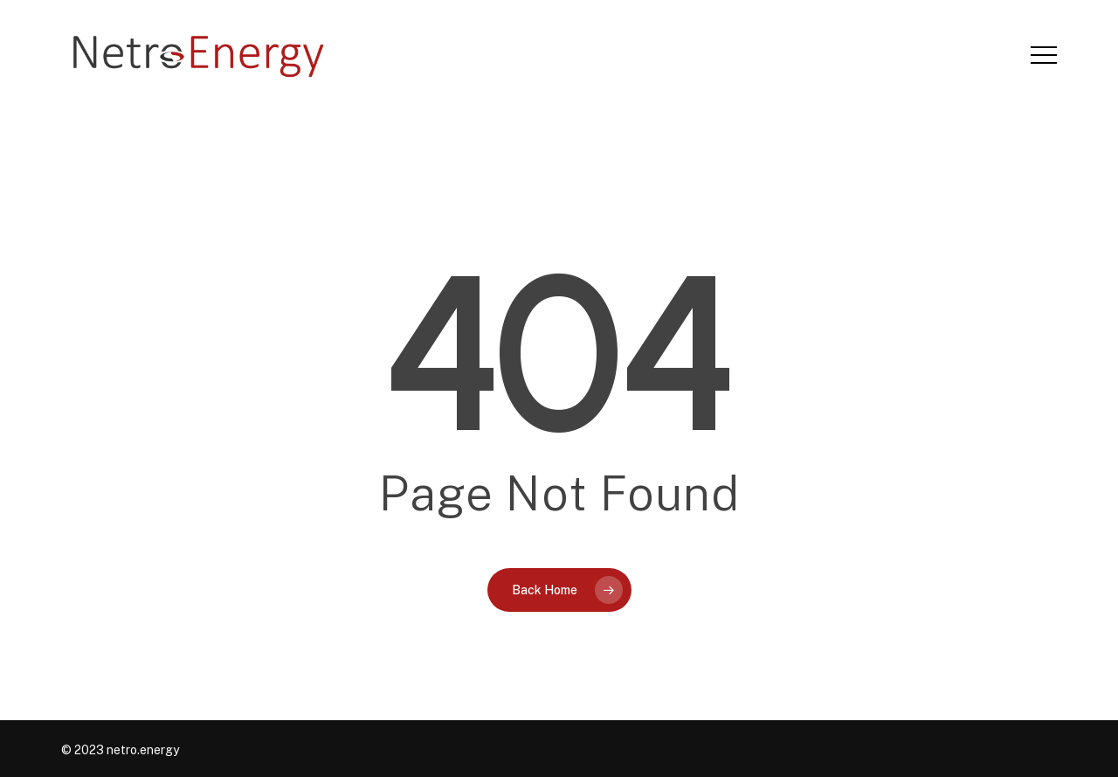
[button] (1044, 55)
